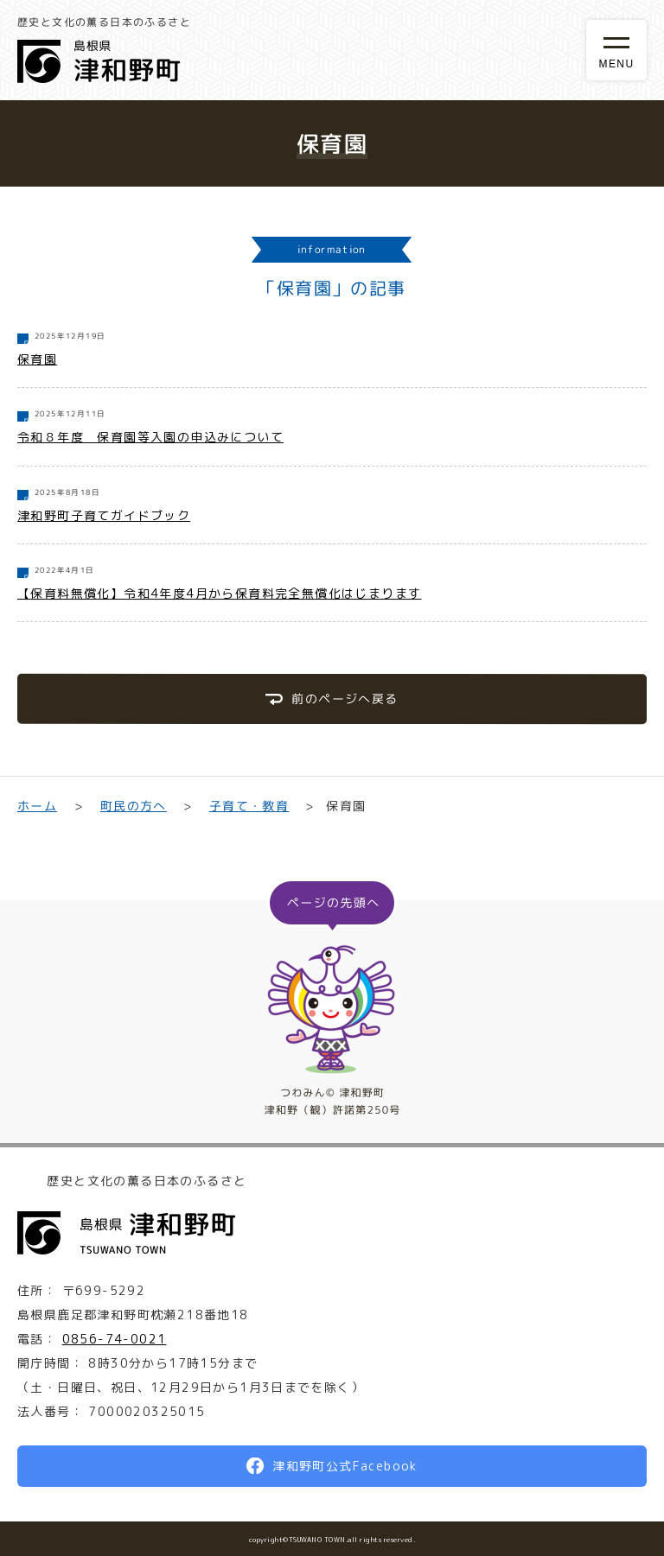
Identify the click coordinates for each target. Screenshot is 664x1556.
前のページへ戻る (344, 698)
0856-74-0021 (114, 1339)
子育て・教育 (249, 805)
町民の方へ (132, 805)
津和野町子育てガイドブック (103, 515)
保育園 (37, 359)
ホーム (37, 805)
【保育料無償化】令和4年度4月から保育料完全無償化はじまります (219, 593)
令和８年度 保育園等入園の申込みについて (150, 437)
